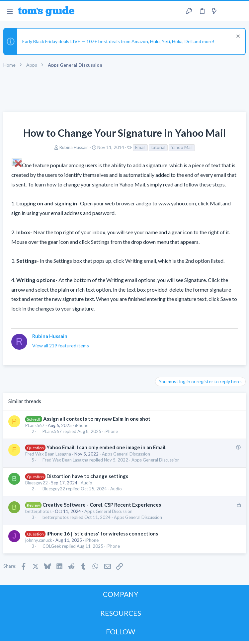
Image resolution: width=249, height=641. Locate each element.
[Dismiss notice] (237, 37)
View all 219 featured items (60, 345)
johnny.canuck (38, 540)
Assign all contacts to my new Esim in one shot (96, 419)
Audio (86, 482)
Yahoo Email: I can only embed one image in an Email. (106, 447)
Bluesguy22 (36, 482)
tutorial (158, 147)
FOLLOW (120, 631)
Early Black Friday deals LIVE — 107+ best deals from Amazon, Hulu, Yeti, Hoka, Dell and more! (118, 41)
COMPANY (120, 594)
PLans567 (34, 425)
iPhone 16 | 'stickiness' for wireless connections (102, 533)
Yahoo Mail (182, 147)
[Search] (240, 11)
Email (140, 147)
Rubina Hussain (74, 147)
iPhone (81, 425)
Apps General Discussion (126, 454)
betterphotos (38, 511)
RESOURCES (120, 613)
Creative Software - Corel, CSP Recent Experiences (101, 505)
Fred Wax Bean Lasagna (48, 454)
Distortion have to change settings (87, 476)
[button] (9, 11)
